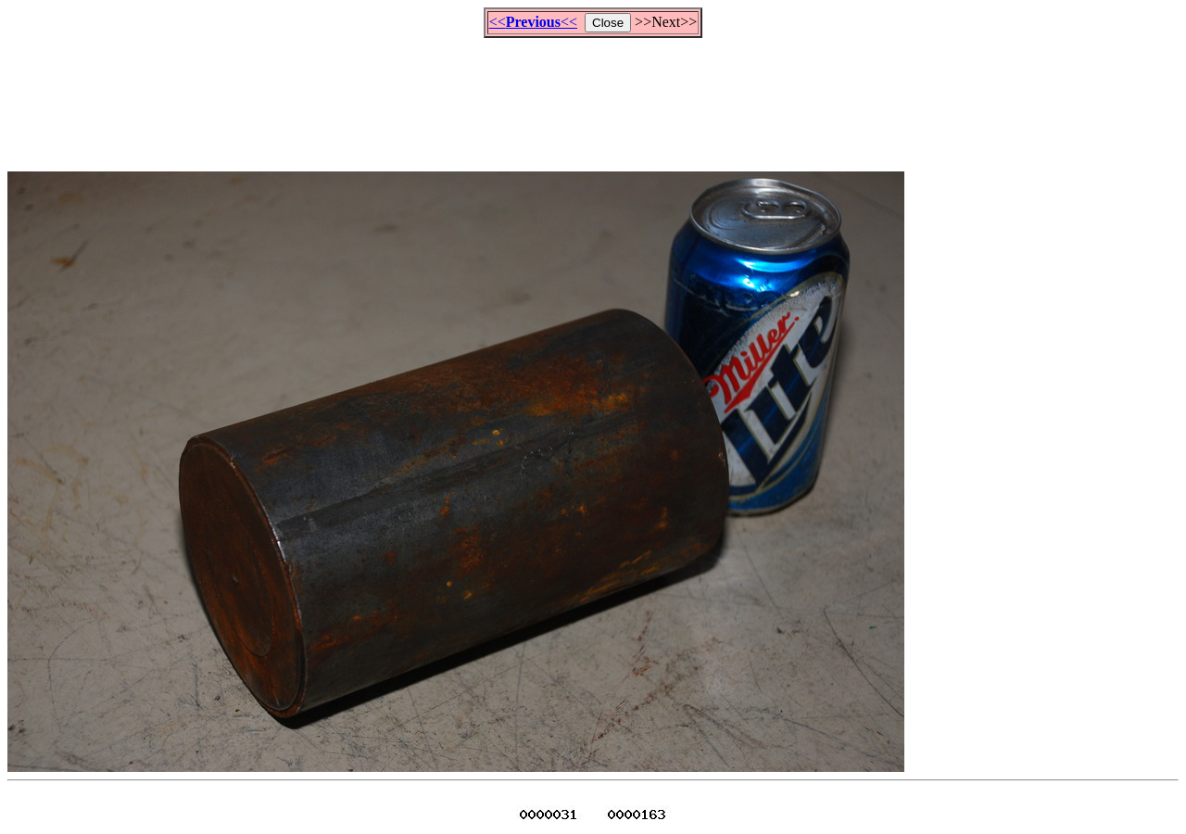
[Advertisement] (593, 96)
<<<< (533, 22)
